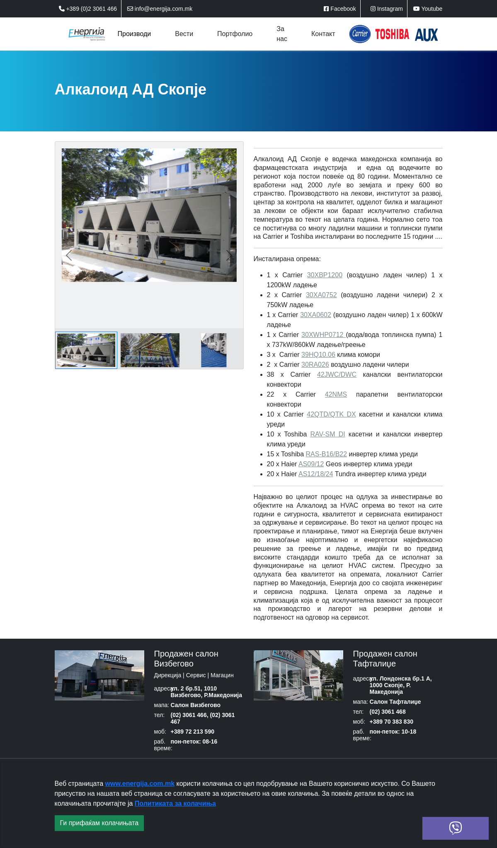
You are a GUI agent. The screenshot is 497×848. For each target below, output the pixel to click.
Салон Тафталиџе (395, 701)
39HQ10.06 (318, 354)
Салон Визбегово (195, 705)
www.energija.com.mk (140, 783)
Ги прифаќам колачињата (99, 822)
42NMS (336, 394)
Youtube (428, 8)
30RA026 (315, 364)
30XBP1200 (324, 275)
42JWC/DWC (336, 374)
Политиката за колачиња (175, 803)
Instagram (387, 8)
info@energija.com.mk (159, 8)
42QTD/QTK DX (331, 414)
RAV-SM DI (327, 434)
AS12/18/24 (315, 473)
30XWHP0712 (323, 334)
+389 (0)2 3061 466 (88, 8)
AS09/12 (311, 464)
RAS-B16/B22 (326, 454)
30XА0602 (315, 314)
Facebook (340, 8)
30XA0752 (321, 294)
